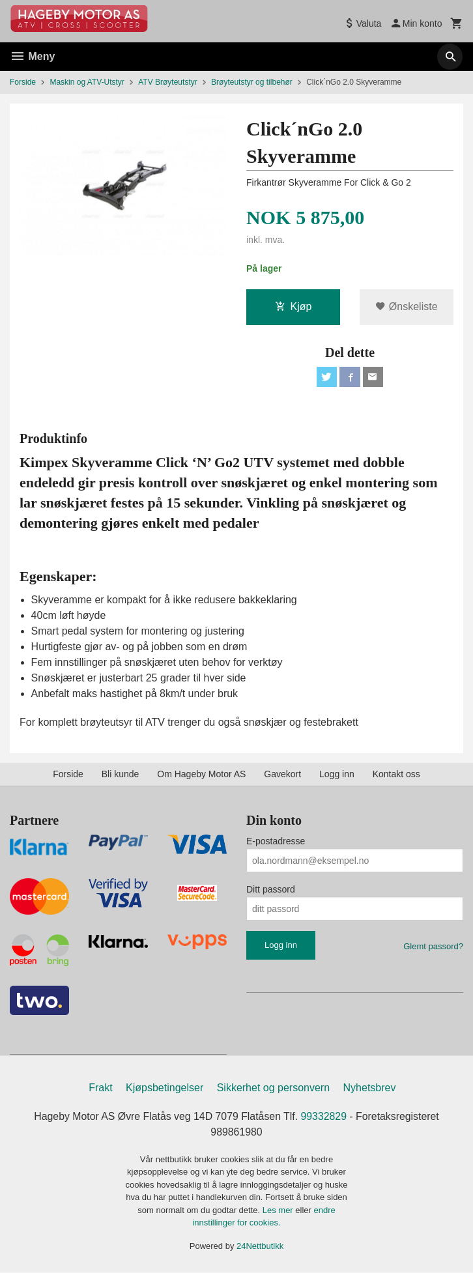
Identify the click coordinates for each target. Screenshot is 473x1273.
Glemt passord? (433, 947)
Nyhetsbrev (369, 1088)
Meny (32, 56)
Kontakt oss (396, 774)
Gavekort (282, 774)
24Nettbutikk (259, 1247)
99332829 (324, 1117)
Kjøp (293, 306)
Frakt (100, 1088)
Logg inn (336, 774)
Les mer (279, 1211)
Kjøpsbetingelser (164, 1088)
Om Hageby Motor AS (201, 774)
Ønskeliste (406, 306)
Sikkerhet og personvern (273, 1088)
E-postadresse (275, 842)
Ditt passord (270, 890)
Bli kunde (120, 774)
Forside (23, 82)
